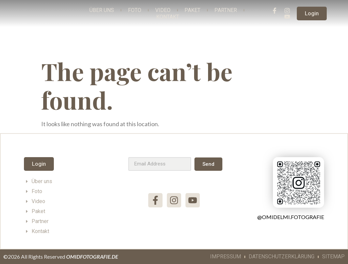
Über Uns (101, 10)
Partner (225, 10)
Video (163, 10)
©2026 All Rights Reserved (60, 256)
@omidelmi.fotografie (290, 217)
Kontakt (167, 17)
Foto (134, 10)
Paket (192, 10)
